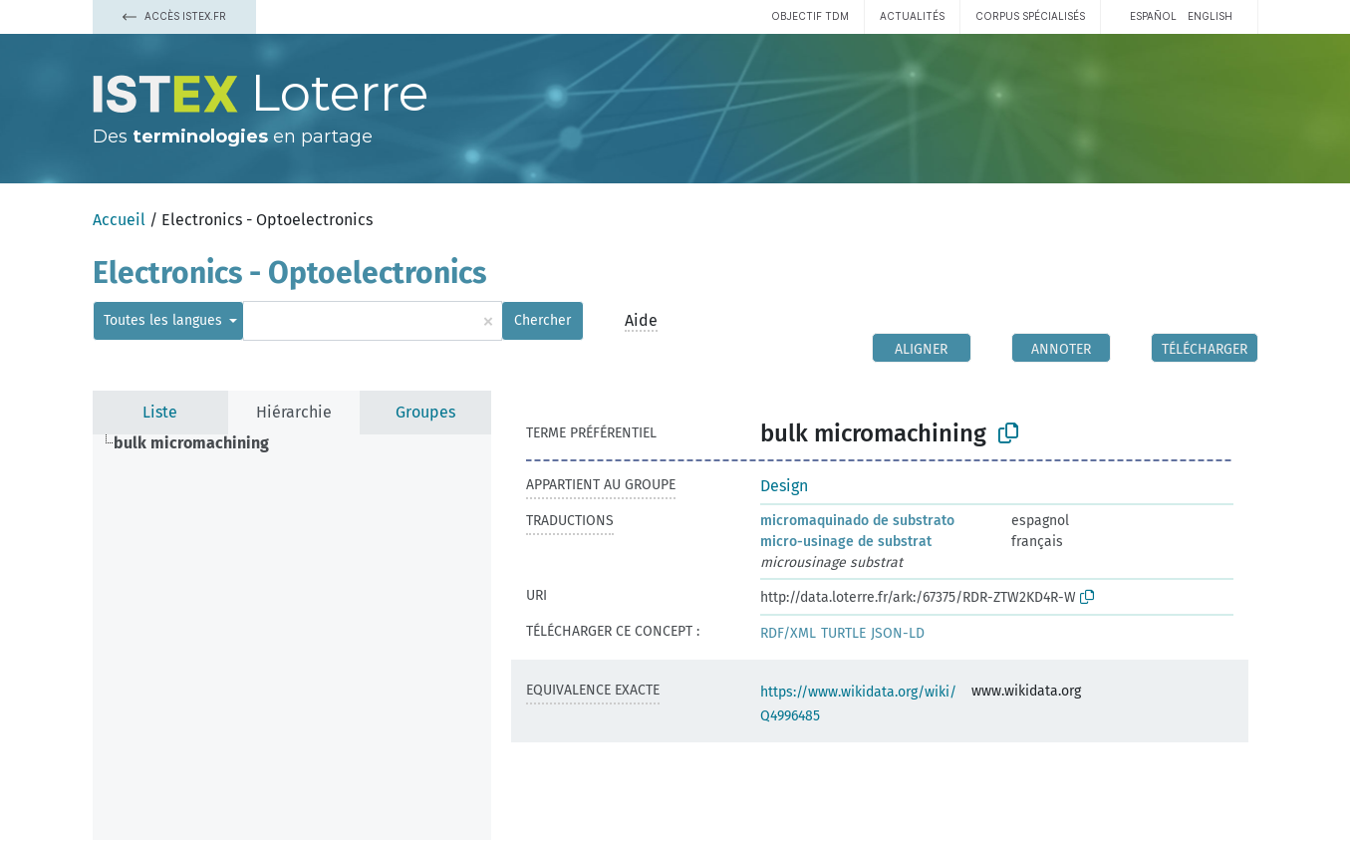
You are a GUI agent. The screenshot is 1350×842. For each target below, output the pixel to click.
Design (784, 485)
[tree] (292, 637)
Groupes (425, 412)
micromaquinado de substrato (857, 520)
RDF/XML (788, 633)
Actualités (912, 16)
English (1210, 16)
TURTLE (843, 633)
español (1153, 16)
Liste (159, 412)
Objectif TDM (810, 16)
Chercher (542, 320)
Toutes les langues (165, 320)
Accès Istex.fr (174, 16)
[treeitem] (200, 443)
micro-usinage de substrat (846, 541)
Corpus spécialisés (1030, 16)
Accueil (119, 219)
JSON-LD (898, 633)
